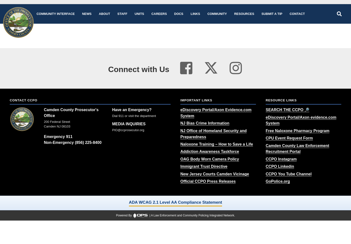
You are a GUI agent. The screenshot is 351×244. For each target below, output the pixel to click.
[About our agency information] (104, 14)
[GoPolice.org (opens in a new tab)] (278, 181)
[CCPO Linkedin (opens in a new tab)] (280, 166)
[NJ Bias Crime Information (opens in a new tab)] (204, 123)
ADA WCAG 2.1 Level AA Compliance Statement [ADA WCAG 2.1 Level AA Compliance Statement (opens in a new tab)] (175, 202)
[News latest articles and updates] (87, 14)
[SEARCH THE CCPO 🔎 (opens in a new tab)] (287, 110)
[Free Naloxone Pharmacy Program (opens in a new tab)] (297, 131)
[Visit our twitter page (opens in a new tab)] (211, 66)
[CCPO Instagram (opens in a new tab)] (281, 159)
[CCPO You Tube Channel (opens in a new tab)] (289, 174)
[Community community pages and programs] (217, 14)
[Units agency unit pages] (139, 14)
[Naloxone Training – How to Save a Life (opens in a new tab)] (216, 144)
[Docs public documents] (178, 14)
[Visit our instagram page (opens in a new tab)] (236, 68)
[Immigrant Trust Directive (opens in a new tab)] (203, 166)
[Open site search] (339, 14)
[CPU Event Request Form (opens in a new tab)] (289, 138)
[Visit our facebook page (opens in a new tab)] (186, 68)
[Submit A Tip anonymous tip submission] (272, 14)
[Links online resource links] (195, 14)
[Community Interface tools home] (56, 14)
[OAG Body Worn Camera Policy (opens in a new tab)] (209, 159)
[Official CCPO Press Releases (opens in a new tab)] (208, 181)
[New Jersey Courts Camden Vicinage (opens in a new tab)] (214, 174)
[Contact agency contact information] (297, 14)
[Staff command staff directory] (122, 14)
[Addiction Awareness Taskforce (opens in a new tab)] (209, 151)
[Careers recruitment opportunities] (159, 14)
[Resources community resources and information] (244, 14)
